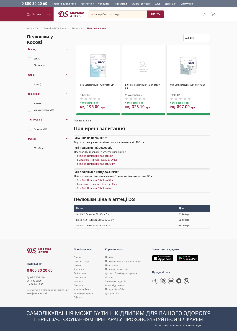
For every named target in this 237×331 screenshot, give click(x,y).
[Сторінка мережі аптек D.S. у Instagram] (163, 281)
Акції (164, 4)
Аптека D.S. (32, 28)
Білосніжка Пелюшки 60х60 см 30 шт (97, 159)
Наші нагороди (81, 261)
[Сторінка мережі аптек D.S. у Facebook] (155, 281)
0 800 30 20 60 (41, 4)
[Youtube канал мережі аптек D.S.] (171, 281)
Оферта (78, 297)
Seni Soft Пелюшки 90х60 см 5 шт (95, 155)
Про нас (78, 257)
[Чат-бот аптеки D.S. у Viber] (186, 281)
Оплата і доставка (147, 4)
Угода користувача (83, 293)
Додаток (109, 277)
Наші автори (80, 277)
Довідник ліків (112, 293)
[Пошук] (155, 15)
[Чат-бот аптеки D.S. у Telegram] (179, 281)
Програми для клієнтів (71, 4)
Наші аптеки (127, 4)
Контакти (78, 281)
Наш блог (110, 257)
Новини (78, 265)
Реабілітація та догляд (55, 28)
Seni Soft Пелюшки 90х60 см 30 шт (96, 163)
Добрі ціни (177, 4)
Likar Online (194, 4)
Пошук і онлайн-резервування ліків (123, 261)
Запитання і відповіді (115, 281)
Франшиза (110, 4)
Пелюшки (77, 28)
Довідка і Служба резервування (121, 273)
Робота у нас (93, 4)
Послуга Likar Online (115, 289)
